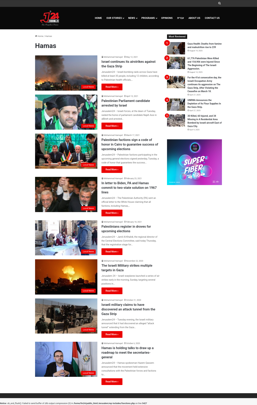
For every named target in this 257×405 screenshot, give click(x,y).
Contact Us (212, 18)
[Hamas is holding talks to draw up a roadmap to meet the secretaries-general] (66, 359)
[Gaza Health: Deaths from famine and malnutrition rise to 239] (176, 48)
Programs (148, 18)
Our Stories (114, 18)
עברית (180, 18)
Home (98, 18)
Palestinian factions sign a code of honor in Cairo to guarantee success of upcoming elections (129, 144)
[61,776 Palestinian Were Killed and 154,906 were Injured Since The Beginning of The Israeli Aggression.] (176, 63)
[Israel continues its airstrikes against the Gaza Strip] (66, 72)
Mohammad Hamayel (113, 57)
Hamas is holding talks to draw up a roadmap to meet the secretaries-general (127, 352)
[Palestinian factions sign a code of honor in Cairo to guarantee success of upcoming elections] (66, 151)
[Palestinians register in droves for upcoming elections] (66, 237)
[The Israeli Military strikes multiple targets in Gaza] (66, 276)
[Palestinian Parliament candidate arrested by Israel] (66, 112)
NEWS (131, 18)
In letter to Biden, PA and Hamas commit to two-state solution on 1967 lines (129, 187)
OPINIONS (167, 18)
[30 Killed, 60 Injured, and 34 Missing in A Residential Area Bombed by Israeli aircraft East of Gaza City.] (176, 120)
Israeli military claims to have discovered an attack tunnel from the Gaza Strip (128, 309)
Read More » (112, 87)
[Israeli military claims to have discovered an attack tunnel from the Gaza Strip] (66, 316)
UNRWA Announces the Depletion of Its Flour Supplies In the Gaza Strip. (204, 103)
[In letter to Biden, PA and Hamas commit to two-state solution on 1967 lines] (66, 194)
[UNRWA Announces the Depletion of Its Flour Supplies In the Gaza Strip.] (176, 105)
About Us (194, 18)
